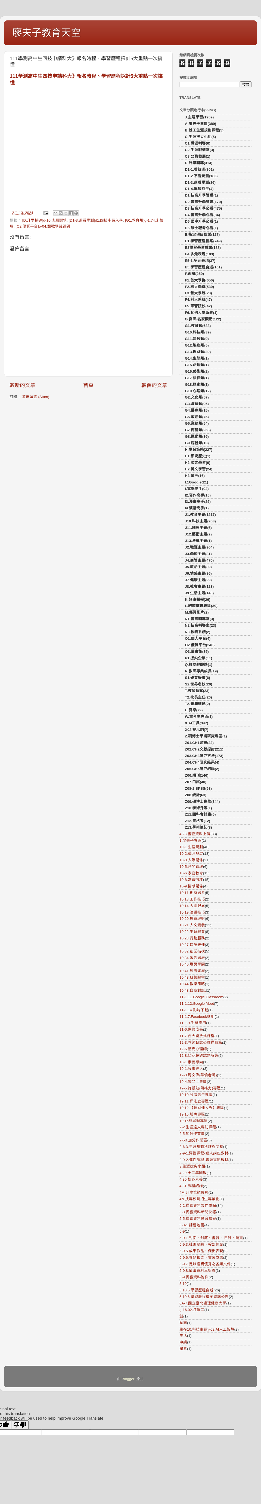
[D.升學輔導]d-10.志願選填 (44, 220)
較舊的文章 (154, 385)
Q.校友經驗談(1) (198, 665)
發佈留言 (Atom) (35, 397)
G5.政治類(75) (197, 417)
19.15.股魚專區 (192, 1114)
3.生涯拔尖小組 (192, 1166)
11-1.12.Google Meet (196, 1003)
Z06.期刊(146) (197, 775)
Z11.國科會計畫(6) (200, 814)
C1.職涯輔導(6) (197, 143)
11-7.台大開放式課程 (197, 1036)
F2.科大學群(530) (199, 287)
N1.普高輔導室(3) (199, 619)
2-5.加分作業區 (192, 1134)
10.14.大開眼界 (192, 906)
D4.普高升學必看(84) (202, 215)
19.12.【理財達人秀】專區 (201, 1108)
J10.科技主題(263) (200, 521)
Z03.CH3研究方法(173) (204, 756)
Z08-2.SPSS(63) (198, 788)
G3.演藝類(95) (197, 404)
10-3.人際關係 (191, 860)
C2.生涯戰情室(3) (199, 150)
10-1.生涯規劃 (191, 847)
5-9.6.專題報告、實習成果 (201, 1257)
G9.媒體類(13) (197, 443)
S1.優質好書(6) (197, 678)
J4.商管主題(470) (199, 560)
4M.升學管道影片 (194, 1192)
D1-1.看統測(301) (199, 169)
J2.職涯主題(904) (199, 547)
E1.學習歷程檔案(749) (203, 241)
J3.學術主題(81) (198, 554)
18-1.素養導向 (191, 1062)
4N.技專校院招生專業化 (199, 1199)
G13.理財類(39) (198, 352)
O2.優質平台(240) (200, 645)
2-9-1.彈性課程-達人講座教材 (203, 1153)
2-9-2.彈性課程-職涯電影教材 (203, 1160)
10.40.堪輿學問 (192, 964)
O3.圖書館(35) (197, 652)
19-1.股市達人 (191, 1069)
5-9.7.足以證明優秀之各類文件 (205, 1264)
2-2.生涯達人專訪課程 (197, 1127)
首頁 (88, 385)
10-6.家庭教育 (191, 873)
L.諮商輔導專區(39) (201, 606)
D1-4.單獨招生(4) (199, 189)
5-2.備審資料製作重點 (197, 1205)
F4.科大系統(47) (198, 300)
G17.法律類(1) (197, 378)
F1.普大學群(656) (199, 280)
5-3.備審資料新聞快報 (197, 1212)
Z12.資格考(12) (197, 821)
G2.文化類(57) (197, 397)
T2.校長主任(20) (198, 697)
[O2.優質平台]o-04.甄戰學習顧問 (43, 226)
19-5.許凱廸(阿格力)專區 (200, 1088)
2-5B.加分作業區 (193, 1140)
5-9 (182, 1231)
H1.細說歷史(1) (197, 456)
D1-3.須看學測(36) (200, 182)
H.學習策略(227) (198, 450)
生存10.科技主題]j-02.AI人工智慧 (206, 1329)
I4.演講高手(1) (197, 508)
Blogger (128, 1379)
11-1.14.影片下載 (193, 1010)
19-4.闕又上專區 (193, 1082)
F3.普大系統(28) (198, 293)
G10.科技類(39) (198, 332)
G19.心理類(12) (198, 391)
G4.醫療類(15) (197, 410)
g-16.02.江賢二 (191, 1310)
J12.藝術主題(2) (198, 534)
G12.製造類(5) (197, 345)
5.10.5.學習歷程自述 (196, 1290)
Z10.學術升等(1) (198, 808)
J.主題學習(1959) (199, 117)
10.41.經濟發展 (192, 971)
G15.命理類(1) (197, 365)
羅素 (183, 1349)
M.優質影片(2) (197, 612)
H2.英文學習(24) (198, 469)
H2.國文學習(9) (197, 463)
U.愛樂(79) (194, 710)
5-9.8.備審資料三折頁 (197, 1271)
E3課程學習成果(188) (203, 248)
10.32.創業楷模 (192, 951)
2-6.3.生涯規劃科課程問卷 (201, 1147)
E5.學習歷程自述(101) (203, 267)
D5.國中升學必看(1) (201, 221)
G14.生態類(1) (197, 358)
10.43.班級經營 (192, 977)
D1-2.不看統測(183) (201, 176)
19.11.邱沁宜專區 (194, 1101)
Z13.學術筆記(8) (198, 827)
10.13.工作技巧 (192, 899)
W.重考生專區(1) (199, 717)
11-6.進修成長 (191, 1029)
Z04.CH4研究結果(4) (202, 762)
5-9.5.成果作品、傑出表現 (201, 1251)
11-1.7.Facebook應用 (197, 1017)
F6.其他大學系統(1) (201, 313)
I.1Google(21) (196, 482)
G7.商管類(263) (198, 430)
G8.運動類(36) (197, 436)
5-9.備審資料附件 (194, 1277)
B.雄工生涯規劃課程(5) (204, 130)
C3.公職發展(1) (197, 156)
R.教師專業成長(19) (201, 671)
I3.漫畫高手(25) (198, 502)
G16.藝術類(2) (197, 371)
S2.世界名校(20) (198, 684)
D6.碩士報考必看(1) (201, 228)
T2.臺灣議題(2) (197, 704)
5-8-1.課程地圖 (191, 1225)
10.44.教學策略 (192, 984)
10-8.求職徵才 (191, 880)
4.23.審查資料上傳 (194, 834)
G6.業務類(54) (197, 423)
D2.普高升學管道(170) (203, 202)
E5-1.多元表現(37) (200, 261)
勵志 (183, 1323)
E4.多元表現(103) (199, 254)
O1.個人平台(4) (197, 638)
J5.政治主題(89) (198, 567)
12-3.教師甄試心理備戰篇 (200, 1042)
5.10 (183, 1284)
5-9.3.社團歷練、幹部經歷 (201, 1244)
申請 (183, 1342)
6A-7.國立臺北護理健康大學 (202, 1303)
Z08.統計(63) (195, 795)
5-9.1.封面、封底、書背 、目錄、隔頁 (211, 1238)
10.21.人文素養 (192, 925)
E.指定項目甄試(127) (202, 234)
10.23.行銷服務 (192, 938)
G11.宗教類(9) (197, 339)
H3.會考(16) (195, 476)
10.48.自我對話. (192, 990)
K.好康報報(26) (197, 600)
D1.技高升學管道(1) (201, 195)
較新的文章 (22, 385)
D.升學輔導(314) (198, 163)
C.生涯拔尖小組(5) (200, 137)
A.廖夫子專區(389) (200, 124)
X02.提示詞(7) (196, 730)
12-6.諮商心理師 (193, 1049)
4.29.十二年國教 (193, 1173)
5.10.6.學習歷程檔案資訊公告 (204, 1297)
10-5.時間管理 (191, 867)
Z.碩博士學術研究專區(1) (206, 736)
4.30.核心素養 (191, 1179)
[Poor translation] (20, 1424)
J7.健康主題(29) (198, 580)
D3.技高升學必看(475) (203, 208)
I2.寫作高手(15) (198, 495)
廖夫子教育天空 (46, 32)
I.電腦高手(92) (197, 489)
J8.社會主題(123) (199, 586)
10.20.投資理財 (192, 919)
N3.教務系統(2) (197, 632)
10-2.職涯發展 (191, 853)
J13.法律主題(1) (198, 541)
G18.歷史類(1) (197, 384)
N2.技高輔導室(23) (200, 625)
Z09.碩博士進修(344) (202, 802)
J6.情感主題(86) (198, 573)
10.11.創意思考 (192, 893)
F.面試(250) (194, 274)
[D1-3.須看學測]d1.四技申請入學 (96, 220)
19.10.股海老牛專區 (196, 1095)
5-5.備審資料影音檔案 (197, 1219)
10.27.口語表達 (192, 945)
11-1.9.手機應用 (192, 1023)
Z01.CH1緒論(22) (199, 743)
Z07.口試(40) (195, 782)
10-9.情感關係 (191, 886)
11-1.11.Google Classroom (201, 997)
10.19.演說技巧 (192, 912)
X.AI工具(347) (196, 723)
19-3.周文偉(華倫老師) (198, 1075)
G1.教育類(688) (198, 326)
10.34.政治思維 (192, 958)
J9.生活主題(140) (199, 593)
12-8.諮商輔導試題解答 (198, 1055)
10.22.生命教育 (192, 932)
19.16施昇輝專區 (193, 1121)
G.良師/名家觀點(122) (203, 319)
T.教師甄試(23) (197, 691)
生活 (183, 1336)
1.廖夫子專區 (190, 840)
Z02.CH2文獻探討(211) (204, 749)
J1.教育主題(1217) (200, 515)
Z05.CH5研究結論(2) (202, 769)
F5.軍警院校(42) (198, 306)
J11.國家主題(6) (198, 528)
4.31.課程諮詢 (191, 1186)
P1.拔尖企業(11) (198, 658)
